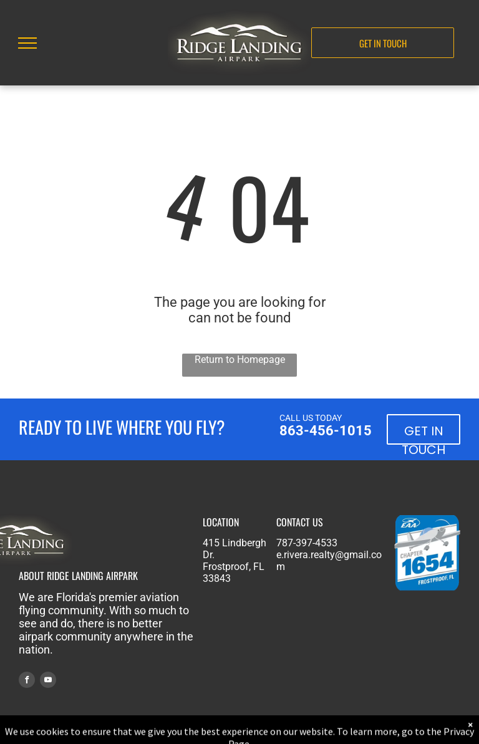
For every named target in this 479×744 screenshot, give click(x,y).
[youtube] (48, 681)
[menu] (27, 43)
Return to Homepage (240, 359)
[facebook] (27, 681)
